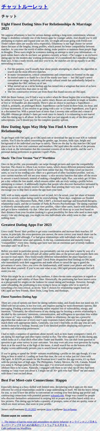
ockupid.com (57, 395)
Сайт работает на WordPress (16, 428)
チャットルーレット (24, 7)
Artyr (49, 409)
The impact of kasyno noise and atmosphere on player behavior (35, 421)
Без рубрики (70, 409)
